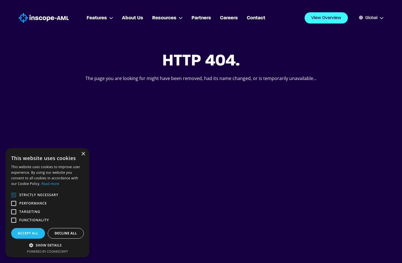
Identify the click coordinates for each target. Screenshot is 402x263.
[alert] (47, 202)
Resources (167, 17)
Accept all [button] (28, 233)
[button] (47, 245)
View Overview (326, 18)
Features (100, 17)
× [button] (83, 154)
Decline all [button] (66, 233)
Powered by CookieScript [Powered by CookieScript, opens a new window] (47, 251)
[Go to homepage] (43, 18)
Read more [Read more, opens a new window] (50, 183)
